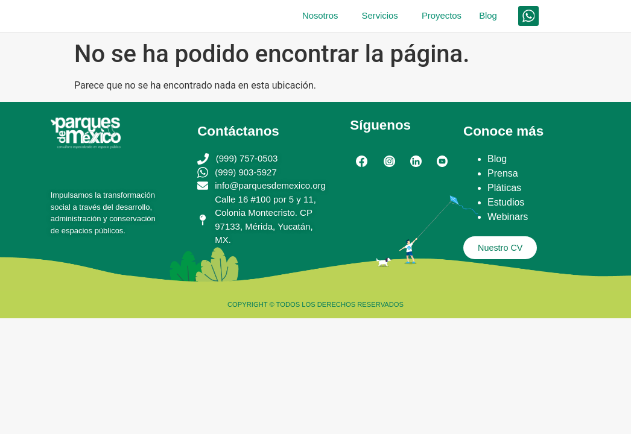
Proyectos (433, 18)
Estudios (505, 206)
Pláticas (504, 191)
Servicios (368, 18)
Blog (485, 18)
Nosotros (302, 18)
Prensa (502, 177)
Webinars (507, 220)
